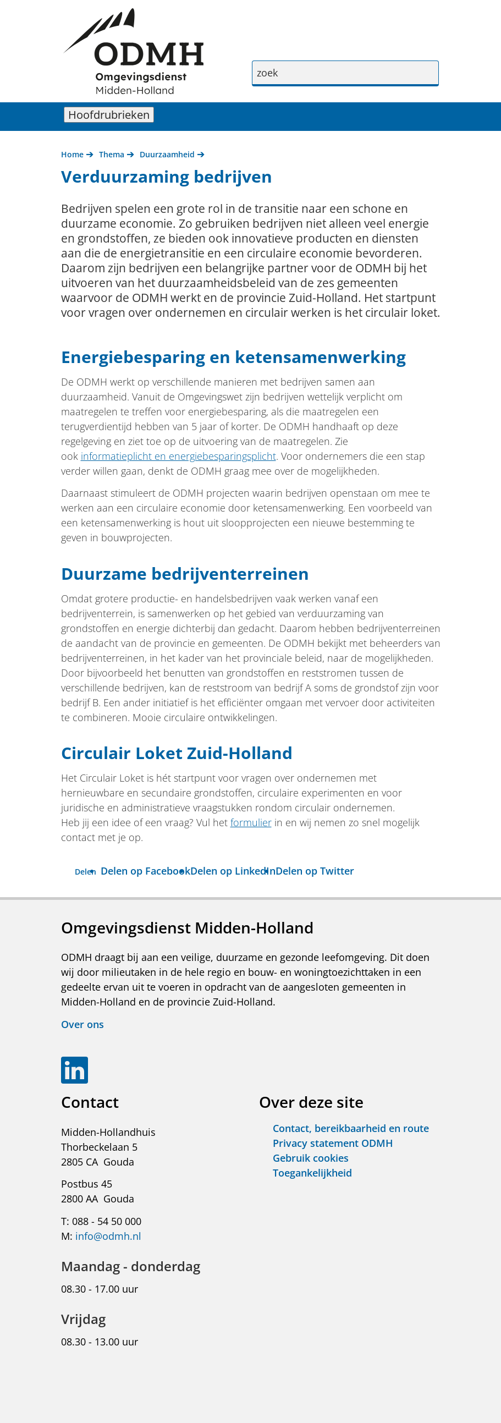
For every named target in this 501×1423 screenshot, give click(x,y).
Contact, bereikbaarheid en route (351, 1128)
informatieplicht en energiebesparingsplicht (178, 456)
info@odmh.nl (108, 1236)
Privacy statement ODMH (333, 1143)
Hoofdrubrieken (111, 115)
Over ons (82, 1024)
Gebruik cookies (311, 1157)
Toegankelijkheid (312, 1172)
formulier (251, 822)
